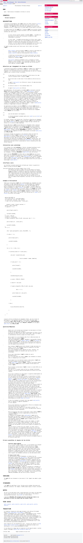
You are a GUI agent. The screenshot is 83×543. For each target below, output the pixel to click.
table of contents (49, 13)
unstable (47, 23)
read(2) (31, 116)
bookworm (5, 3)
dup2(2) (27, 340)
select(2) (6, 505)
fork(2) (25, 135)
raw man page (48, 10)
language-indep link (49, 7)
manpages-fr (10, 3)
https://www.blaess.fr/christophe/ (15, 512)
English (46, 28)
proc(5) (20, 494)
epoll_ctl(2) (19, 56)
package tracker (48, 8)
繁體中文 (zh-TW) (48, 37)
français (46, 30)
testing (46, 22)
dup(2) (23, 340)
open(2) (10, 378)
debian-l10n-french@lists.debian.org (22, 529)
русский (46, 33)
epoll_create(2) (11, 50)
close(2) (10, 463)
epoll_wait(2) (11, 59)
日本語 (46, 32)
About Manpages (10, 2)
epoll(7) (5, 5)
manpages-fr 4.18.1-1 (20, 535)
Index (5, 2)
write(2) (38, 116)
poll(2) (39, 23)
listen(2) (21, 187)
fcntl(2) (37, 340)
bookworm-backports (49, 20)
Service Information (22, 2)
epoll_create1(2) (13, 52)
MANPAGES (5, 0)
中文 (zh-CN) (47, 35)
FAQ (16, 2)
